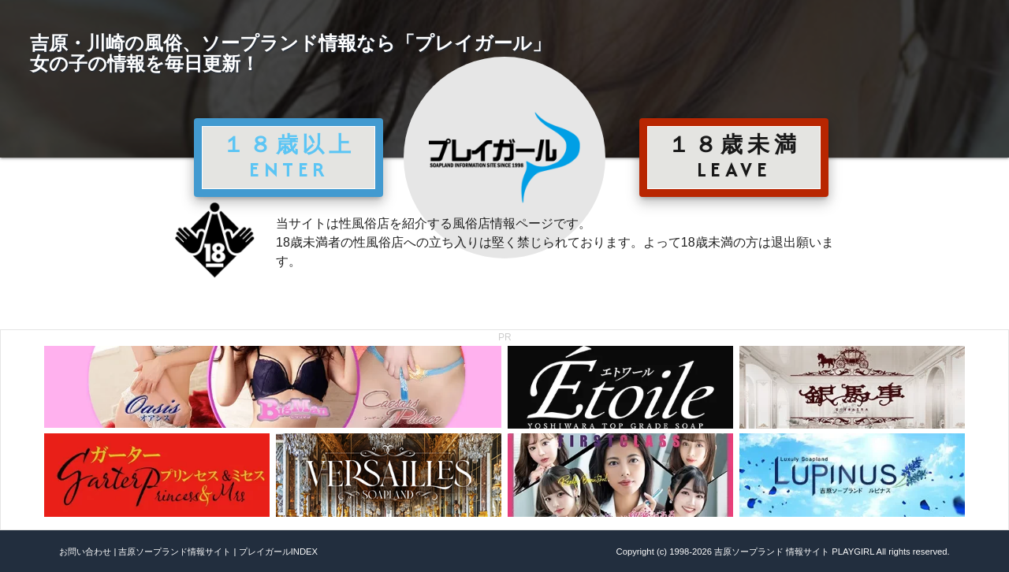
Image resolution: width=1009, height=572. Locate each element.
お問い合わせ (85, 551)
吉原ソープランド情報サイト (174, 551)
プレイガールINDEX (278, 551)
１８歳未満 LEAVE (734, 157)
